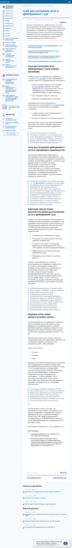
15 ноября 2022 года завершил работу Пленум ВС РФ (40, 527)
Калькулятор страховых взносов (9, 119)
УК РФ (6, 31)
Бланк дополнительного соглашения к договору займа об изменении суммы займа (9, 89)
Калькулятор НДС (9, 130)
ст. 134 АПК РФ (38, 87)
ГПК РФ (6, 33)
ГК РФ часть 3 (8, 16)
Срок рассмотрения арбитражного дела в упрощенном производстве (43, 51)
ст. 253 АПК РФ (39, 183)
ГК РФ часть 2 (8, 13)
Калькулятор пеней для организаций (10, 127)
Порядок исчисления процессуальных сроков (45, 61)
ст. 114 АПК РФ (40, 370)
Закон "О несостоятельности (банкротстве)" (9, 66)
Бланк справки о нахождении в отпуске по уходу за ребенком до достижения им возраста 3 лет (10, 98)
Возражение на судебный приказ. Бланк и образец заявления (42, 491)
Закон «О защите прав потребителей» (10, 39)
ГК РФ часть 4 (8, 18)
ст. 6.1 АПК (40, 280)
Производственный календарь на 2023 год (14, 107)
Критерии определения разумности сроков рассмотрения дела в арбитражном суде (44, 56)
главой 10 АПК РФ (44, 332)
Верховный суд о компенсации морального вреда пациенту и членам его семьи (46, 515)
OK (65, 543)
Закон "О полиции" (9, 42)
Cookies (57, 545)
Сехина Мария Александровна (43, 19)
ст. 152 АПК (42, 78)
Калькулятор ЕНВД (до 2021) (11, 123)
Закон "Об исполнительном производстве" (9, 55)
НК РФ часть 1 (8, 23)
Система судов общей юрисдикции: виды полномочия (40, 504)
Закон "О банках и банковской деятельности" (9, 50)
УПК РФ (6, 36)
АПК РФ (31, 326)
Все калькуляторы (11, 134)
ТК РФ (6, 21)
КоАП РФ (7, 28)
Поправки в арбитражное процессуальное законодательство (42, 521)
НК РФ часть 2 (8, 26)
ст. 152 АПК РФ (58, 105)
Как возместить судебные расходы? (35, 498)
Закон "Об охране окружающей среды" (10, 45)
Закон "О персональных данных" (8, 61)
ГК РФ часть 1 (8, 11)
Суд (62, 426)
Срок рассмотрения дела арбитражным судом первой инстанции (45, 46)
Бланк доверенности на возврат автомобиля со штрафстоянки (10, 81)
